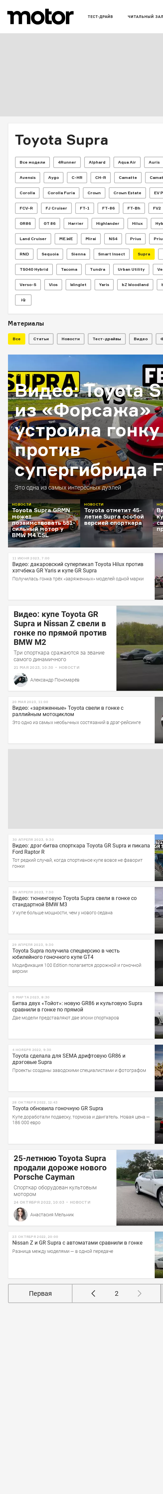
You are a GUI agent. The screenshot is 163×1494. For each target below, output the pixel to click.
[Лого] (40, 17)
